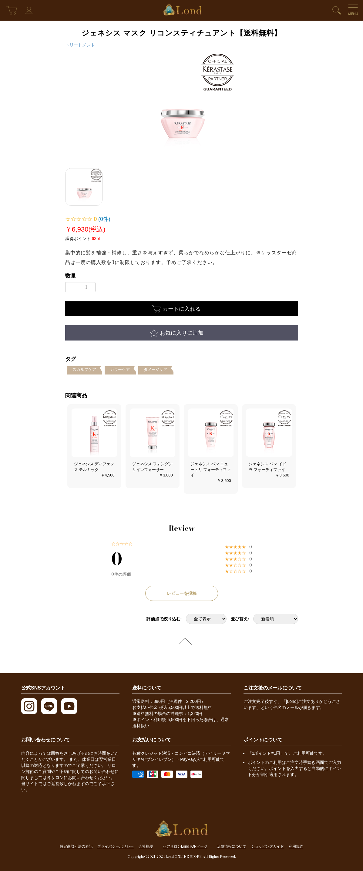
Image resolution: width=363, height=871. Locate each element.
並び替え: (240, 619)
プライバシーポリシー (115, 846)
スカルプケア (84, 369)
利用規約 (296, 846)
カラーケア (120, 369)
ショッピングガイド (267, 846)
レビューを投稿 (182, 593)
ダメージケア (155, 369)
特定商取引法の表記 (76, 846)
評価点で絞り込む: (164, 619)
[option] (181, 106)
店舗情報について (231, 846)
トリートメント (80, 45)
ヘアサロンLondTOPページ (185, 846)
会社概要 (146, 846)
